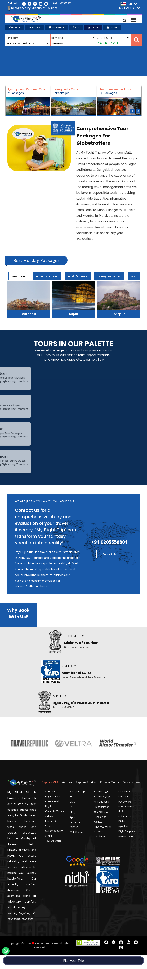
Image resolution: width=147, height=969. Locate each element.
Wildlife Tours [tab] (77, 277)
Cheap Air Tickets (54, 825)
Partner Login (101, 805)
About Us (50, 805)
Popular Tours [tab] (109, 796)
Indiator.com (125, 830)
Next (138, 111)
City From (12, 38)
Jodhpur (118, 315)
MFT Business (101, 815)
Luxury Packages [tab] (109, 277)
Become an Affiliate (100, 833)
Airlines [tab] (67, 796)
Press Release (101, 821)
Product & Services (50, 838)
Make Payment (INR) (126, 823)
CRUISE (112, 28)
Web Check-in (77, 846)
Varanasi (29, 315)
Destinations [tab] (131, 796)
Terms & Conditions (100, 848)
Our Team (123, 810)
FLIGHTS (14, 28)
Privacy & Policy (102, 840)
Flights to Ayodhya (123, 838)
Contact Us (109, 568)
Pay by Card (124, 815)
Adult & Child (113, 38)
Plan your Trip (73, 960)
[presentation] (18, 277)
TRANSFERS (56, 28)
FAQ (72, 821)
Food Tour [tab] (18, 277)
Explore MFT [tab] (50, 796)
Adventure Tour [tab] (47, 277)
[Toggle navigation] (133, 19)
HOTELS (34, 28)
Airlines (49, 830)
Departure (73, 38)
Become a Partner (75, 838)
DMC (72, 815)
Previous (132, 111)
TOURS (93, 28)
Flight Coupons (126, 845)
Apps (72, 831)
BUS (76, 28)
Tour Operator (53, 854)
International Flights (52, 818)
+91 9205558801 (63, 3)
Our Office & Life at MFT (54, 847)
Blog (72, 826)
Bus (72, 810)
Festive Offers (125, 850)
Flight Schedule (53, 810)
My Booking (126, 7)
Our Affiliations (102, 826)
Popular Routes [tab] (86, 796)
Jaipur (73, 315)
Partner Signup (102, 810)
